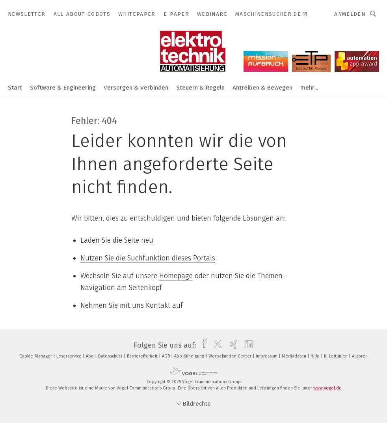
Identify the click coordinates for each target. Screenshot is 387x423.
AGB (166, 356)
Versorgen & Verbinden (136, 87)
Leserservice (69, 356)
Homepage (176, 275)
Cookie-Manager (36, 356)
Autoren (360, 356)
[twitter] (215, 345)
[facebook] (202, 345)
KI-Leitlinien (336, 356)
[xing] (231, 345)
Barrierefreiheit (143, 356)
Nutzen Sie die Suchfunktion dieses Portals (147, 258)
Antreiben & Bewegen (262, 87)
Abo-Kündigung (189, 356)
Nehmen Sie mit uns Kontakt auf (131, 305)
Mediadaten (294, 356)
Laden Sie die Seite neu (116, 240)
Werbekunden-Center (230, 356)
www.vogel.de (327, 388)
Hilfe (316, 356)
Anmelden (349, 14)
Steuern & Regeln (200, 87)
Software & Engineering (63, 87)
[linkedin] (247, 345)
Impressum (267, 356)
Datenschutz (111, 356)
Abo (90, 356)
